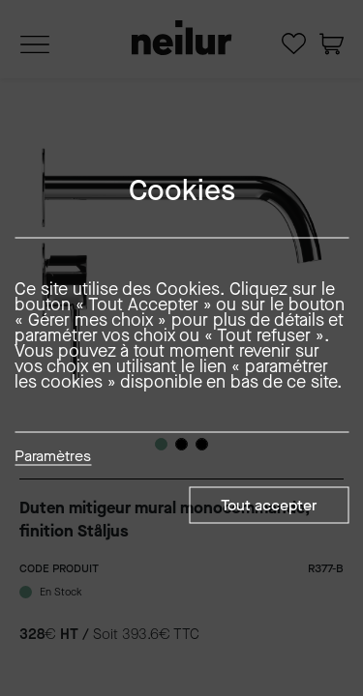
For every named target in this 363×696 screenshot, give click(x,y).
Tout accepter (269, 505)
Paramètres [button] (53, 457)
